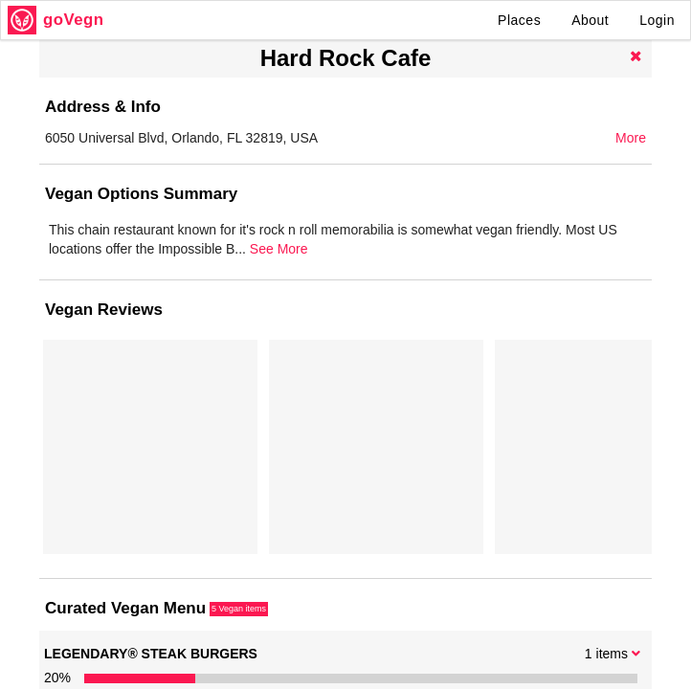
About (590, 20)
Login (657, 20)
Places (519, 20)
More (630, 137)
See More (612, 268)
